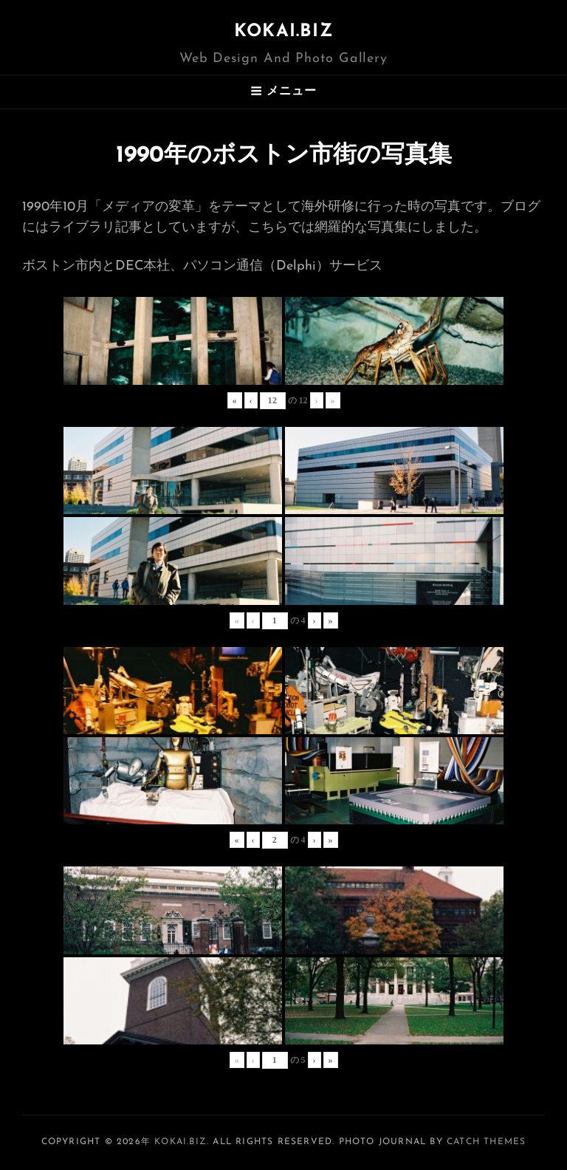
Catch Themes (486, 1142)
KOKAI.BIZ (283, 32)
